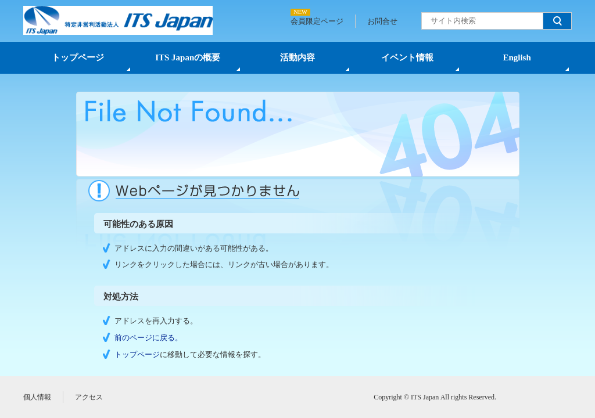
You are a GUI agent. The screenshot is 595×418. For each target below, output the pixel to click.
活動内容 (297, 57)
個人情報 (37, 397)
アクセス (89, 397)
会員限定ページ (317, 21)
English (517, 57)
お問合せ (382, 21)
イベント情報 (407, 57)
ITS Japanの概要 (187, 57)
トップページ (78, 57)
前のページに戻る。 (148, 337)
